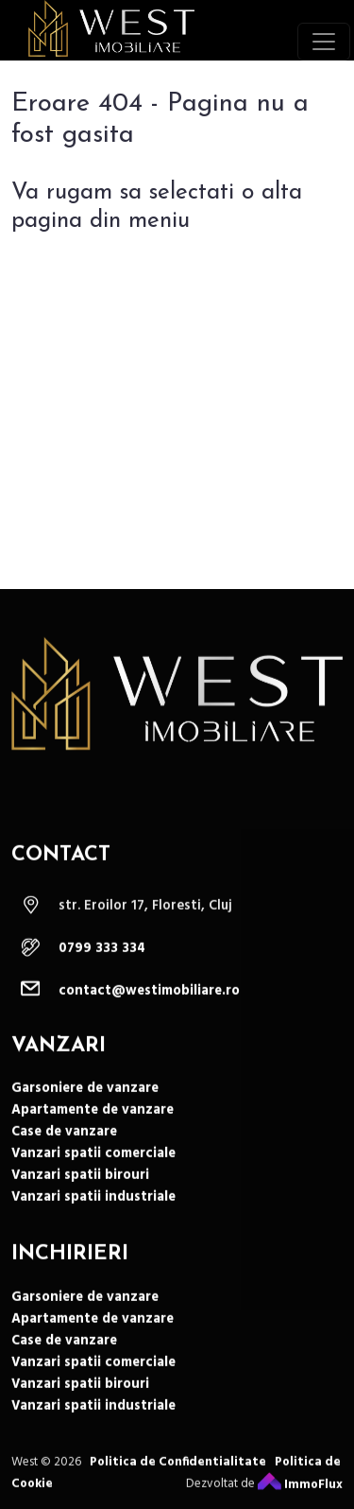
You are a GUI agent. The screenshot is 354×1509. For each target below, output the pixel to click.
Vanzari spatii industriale (93, 1224)
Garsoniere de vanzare (85, 1115)
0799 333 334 (102, 975)
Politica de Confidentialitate (178, 1489)
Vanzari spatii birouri (80, 1202)
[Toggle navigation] (323, 42)
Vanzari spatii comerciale (93, 1180)
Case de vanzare (64, 1159)
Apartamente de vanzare (92, 1137)
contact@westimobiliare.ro (149, 1018)
